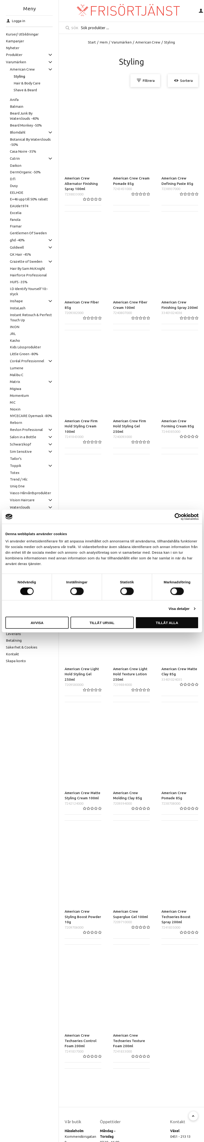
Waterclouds (14, 507)
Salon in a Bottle (17, 437)
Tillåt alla (167, 623)
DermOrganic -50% (19, 172)
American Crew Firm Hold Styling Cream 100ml (81, 426)
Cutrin (9, 158)
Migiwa (9, 389)
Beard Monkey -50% (20, 125)
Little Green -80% (18, 354)
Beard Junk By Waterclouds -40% (18, 116)
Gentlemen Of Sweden (22, 233)
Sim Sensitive (15, 452)
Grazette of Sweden (20, 261)
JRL (7, 334)
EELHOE (10, 193)
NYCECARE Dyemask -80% (25, 416)
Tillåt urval (102, 623)
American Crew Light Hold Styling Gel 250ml (82, 674)
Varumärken (121, 42)
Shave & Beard (19, 90)
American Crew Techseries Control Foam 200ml (80, 1040)
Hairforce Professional (22, 275)
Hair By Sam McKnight (21, 269)
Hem (104, 42)
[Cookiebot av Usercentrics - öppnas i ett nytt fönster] (178, 516)
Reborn (10, 423)
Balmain (10, 106)
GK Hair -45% (14, 254)
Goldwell (11, 247)
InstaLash (11, 308)
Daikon (9, 165)
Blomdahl (11, 132)
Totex (8, 473)
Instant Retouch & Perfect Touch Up (25, 317)
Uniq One (11, 486)
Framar (10, 226)
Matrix (9, 382)
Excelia (9, 213)
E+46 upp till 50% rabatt (23, 199)
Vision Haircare (16, 500)
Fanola (9, 220)
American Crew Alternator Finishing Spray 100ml (81, 183)
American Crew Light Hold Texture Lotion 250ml (130, 674)
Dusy (8, 186)
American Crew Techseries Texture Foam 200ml (129, 1040)
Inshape (10, 301)
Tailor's (10, 459)
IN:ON (8, 327)
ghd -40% (11, 240)
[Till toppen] (193, 1116)
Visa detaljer (179, 608)
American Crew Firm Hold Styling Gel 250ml (129, 426)
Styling (13, 76)
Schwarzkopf (14, 444)
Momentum (13, 396)
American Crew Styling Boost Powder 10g (83, 916)
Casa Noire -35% (17, 151)
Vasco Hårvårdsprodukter (24, 493)
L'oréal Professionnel (21, 361)
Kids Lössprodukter (19, 347)
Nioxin (9, 409)
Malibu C (10, 375)
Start (92, 42)
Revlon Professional (20, 430)
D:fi (6, 179)
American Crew (16, 69)
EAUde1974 (13, 206)
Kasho (9, 340)
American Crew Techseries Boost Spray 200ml (175, 916)
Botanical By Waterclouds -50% (24, 142)
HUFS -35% (12, 282)
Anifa (8, 100)
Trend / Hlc (12, 479)
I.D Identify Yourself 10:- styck (23, 291)
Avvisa (37, 623)
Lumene (10, 368)
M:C (6, 402)
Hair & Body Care (21, 83)
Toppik (9, 466)
